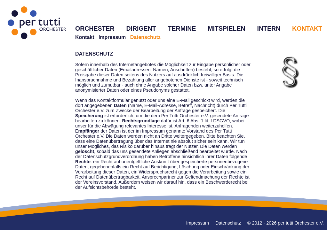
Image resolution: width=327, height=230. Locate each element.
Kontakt (84, 37)
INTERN (268, 28)
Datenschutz (228, 223)
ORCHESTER (95, 28)
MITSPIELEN (226, 28)
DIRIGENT (141, 28)
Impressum (112, 37)
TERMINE (182, 28)
